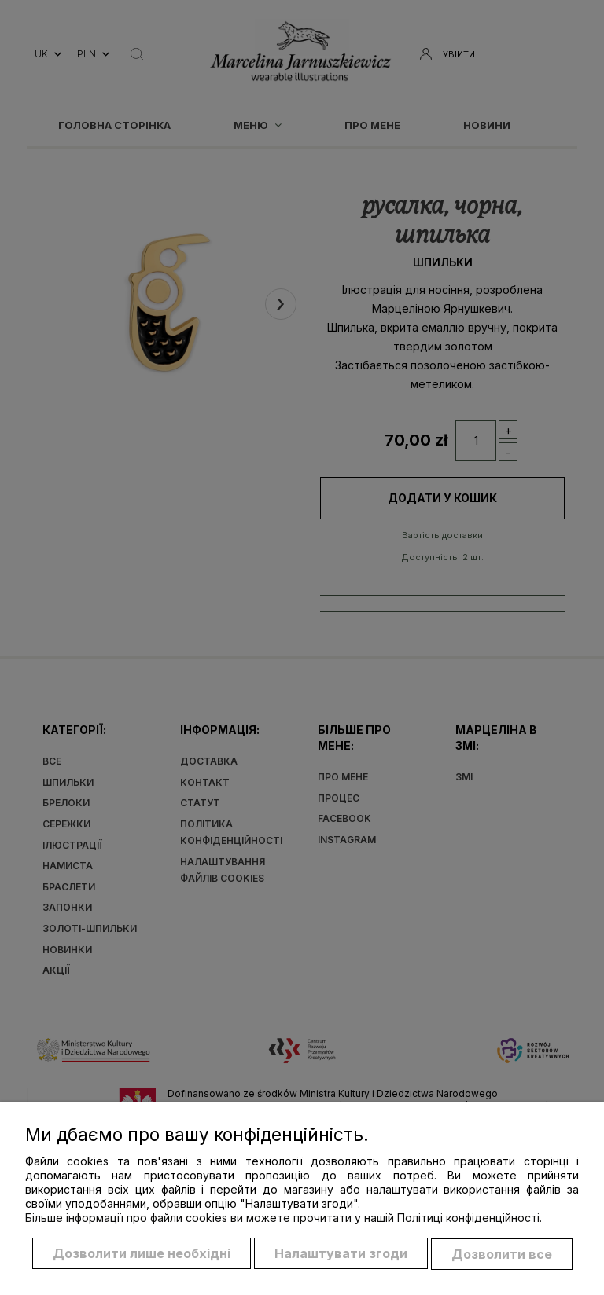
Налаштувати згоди (340, 1254)
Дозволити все (501, 1254)
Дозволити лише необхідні (141, 1254)
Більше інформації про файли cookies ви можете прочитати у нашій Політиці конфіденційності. (283, 1218)
